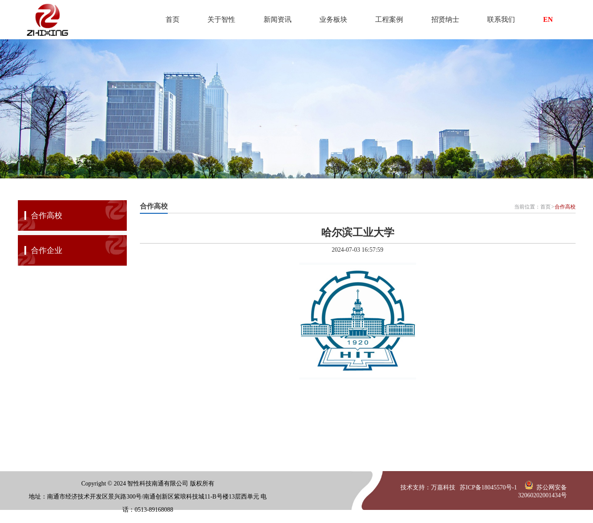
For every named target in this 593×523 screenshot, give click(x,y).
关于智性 (221, 19)
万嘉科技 (443, 487)
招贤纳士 (445, 19)
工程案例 (389, 19)
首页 (173, 19)
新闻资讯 (277, 19)
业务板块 (333, 19)
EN (548, 19)
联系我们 (501, 19)
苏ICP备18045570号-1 (488, 487)
